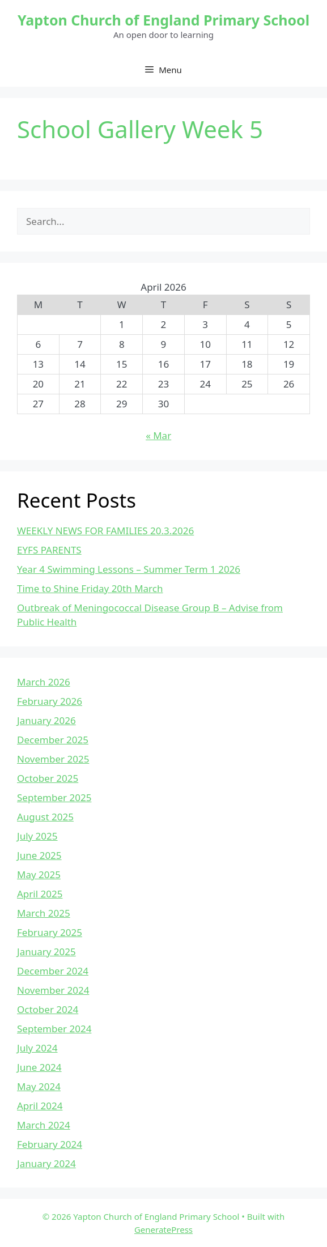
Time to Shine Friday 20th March (90, 588)
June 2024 (39, 1067)
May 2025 (39, 874)
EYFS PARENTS (49, 549)
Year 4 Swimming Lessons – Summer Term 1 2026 (128, 569)
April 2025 (39, 893)
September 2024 (54, 1028)
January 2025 (46, 951)
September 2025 (54, 797)
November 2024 (53, 990)
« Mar (158, 435)
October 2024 (47, 1009)
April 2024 (39, 1105)
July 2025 (37, 835)
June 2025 (39, 855)
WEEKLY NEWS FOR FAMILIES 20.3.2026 (105, 530)
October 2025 (47, 778)
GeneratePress (163, 1229)
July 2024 (37, 1047)
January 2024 (46, 1163)
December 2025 (52, 739)
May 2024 (39, 1086)
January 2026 (46, 720)
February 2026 (49, 701)
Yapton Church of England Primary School (163, 19)
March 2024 (43, 1124)
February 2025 (49, 932)
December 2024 (52, 970)
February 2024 (49, 1144)
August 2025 (45, 816)
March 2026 (43, 681)
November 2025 (53, 758)
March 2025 (43, 913)
